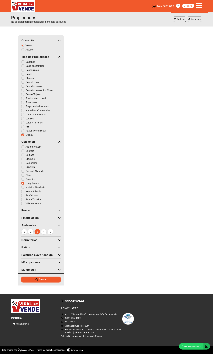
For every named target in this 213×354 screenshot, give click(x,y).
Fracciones (22, 102)
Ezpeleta (21, 167)
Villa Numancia (24, 203)
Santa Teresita (24, 199)
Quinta (19, 135)
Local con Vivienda (26, 114)
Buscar (33, 279)
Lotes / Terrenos (24, 123)
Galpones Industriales (27, 106)
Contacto (188, 6)
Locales (20, 118)
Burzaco (20, 155)
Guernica (21, 179)
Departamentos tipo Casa (29, 90)
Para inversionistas (26, 131)
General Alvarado (25, 171)
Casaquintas (23, 70)
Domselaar (22, 163)
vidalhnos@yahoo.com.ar (77, 326)
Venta (20, 45)
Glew (19, 175)
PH (18, 127)
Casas (19, 74)
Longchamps (23, 183)
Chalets (20, 78)
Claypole (21, 159)
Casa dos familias (25, 66)
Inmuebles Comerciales (28, 110)
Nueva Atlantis (24, 191)
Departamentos (24, 86)
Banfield (20, 151)
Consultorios (23, 82)
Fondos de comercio (27, 98)
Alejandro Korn (24, 147)
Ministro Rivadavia (26, 187)
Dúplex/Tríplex (24, 94)
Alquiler (21, 49)
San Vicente (22, 195)
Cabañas (21, 62)
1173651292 (70, 322)
